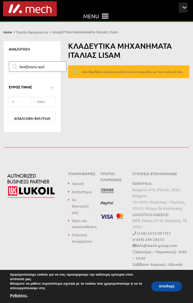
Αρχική (78, 183)
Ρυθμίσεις (18, 295)
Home (7, 32)
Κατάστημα (81, 191)
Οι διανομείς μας (80, 206)
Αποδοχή (166, 286)
